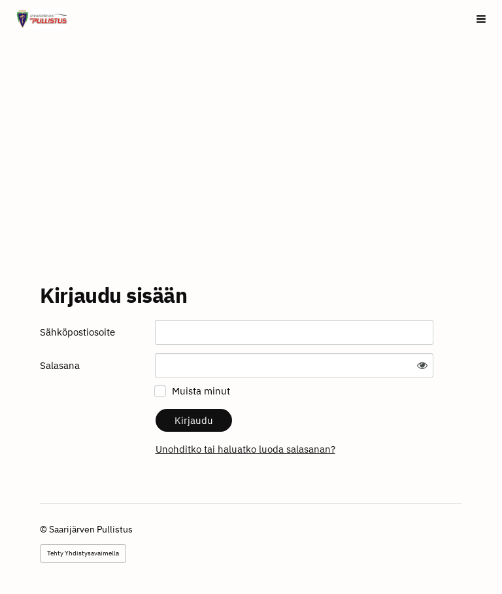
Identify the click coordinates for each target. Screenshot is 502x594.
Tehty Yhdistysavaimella (83, 553)
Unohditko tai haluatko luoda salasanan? (245, 449)
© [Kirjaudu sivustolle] (44, 529)
